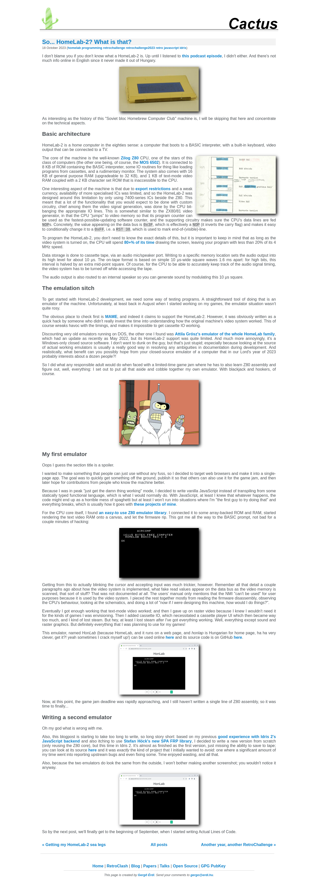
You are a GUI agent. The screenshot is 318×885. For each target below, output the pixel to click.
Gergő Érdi (146, 876)
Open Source (185, 867)
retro (159, 48)
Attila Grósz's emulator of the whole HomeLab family (225, 335)
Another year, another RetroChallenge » (238, 846)
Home (97, 867)
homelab (74, 48)
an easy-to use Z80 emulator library (132, 514)
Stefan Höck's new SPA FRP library (158, 743)
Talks (165, 867)
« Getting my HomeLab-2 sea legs (74, 846)
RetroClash (117, 867)
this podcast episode (202, 56)
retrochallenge (114, 48)
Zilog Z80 (130, 158)
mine (171, 506)
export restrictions (152, 189)
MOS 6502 (149, 162)
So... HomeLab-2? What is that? (87, 41)
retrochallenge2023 (140, 48)
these (139, 506)
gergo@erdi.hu (202, 876)
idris (183, 48)
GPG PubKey (213, 867)
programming (92, 48)
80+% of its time (140, 244)
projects (153, 506)
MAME (111, 318)
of (164, 506)
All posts (159, 846)
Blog (135, 867)
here (170, 639)
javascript (171, 48)
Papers (150, 867)
